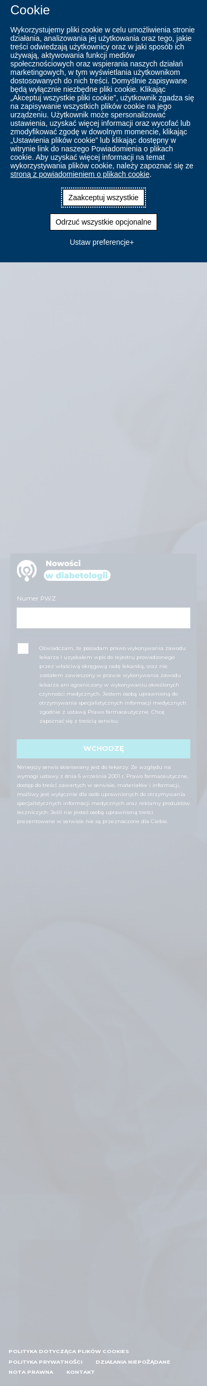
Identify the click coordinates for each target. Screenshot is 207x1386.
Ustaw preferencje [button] (100, 242)
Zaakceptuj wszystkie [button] (103, 197)
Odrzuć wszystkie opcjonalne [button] (104, 222)
